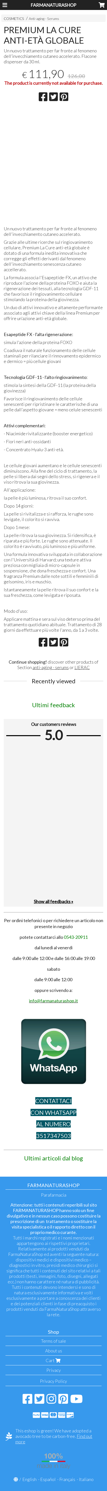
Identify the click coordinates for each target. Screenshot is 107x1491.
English (29, 1479)
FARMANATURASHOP (53, 5)
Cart (54, 1360)
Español (48, 1479)
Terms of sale (53, 1341)
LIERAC (82, 667)
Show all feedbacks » (53, 901)
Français (67, 1479)
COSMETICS (14, 18)
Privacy (53, 1370)
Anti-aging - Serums (44, 18)
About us (53, 1350)
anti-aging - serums (51, 667)
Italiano (86, 1479)
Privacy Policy (53, 1381)
